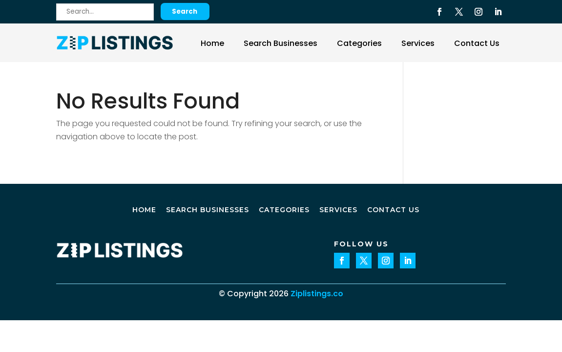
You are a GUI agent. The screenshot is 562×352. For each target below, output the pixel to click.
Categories (359, 43)
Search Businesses (280, 43)
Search (184, 11)
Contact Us (477, 43)
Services (418, 43)
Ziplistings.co (317, 293)
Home (212, 43)
